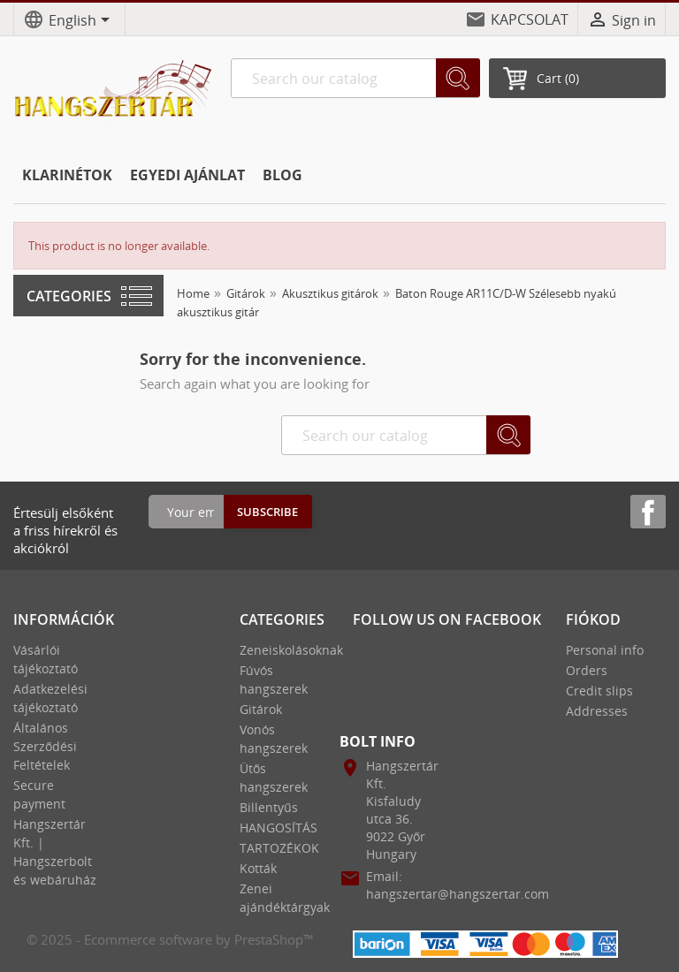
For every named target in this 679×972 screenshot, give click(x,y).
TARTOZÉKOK (279, 847)
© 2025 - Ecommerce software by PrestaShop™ (170, 939)
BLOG (282, 175)
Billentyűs (269, 807)
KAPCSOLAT (529, 19)
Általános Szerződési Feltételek (45, 746)
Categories (69, 296)
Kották (258, 868)
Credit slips (599, 690)
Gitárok (261, 709)
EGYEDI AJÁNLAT (187, 175)
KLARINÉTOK (67, 175)
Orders (586, 670)
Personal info (605, 650)
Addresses (597, 710)
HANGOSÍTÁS (278, 827)
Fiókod (593, 619)
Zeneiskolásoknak (291, 650)
